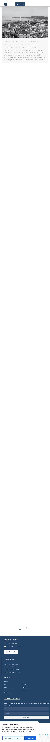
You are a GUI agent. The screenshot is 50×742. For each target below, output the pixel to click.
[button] (5, 4)
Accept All (31, 738)
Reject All (19, 738)
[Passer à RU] (45, 734)
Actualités (6, 44)
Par (19, 44)
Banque (12, 44)
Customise (8, 738)
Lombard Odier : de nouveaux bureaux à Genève (21, 41)
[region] (19, 731)
